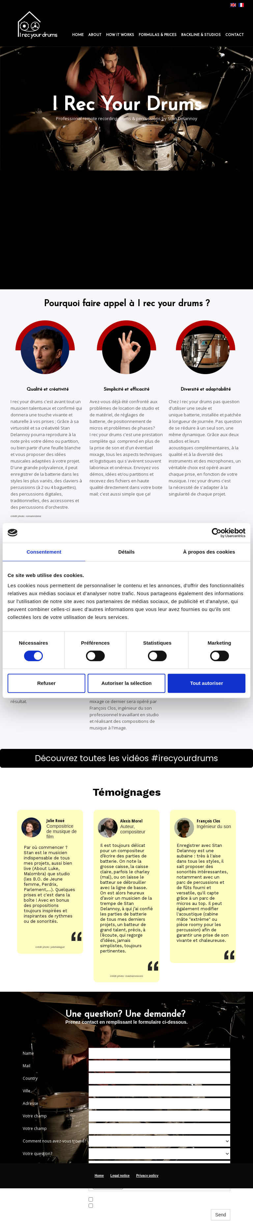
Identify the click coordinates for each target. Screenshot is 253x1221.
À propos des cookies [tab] (209, 552)
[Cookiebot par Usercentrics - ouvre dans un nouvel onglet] (216, 533)
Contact (234, 35)
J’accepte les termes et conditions (122, 1205)
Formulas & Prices (158, 35)
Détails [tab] (126, 552)
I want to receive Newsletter (117, 1199)
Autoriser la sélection (126, 683)
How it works (120, 35)
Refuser (46, 683)
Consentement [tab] (44, 552)
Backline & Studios (201, 35)
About (94, 35)
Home (78, 35)
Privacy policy (147, 1175)
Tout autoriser (206, 683)
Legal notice (119, 1175)
